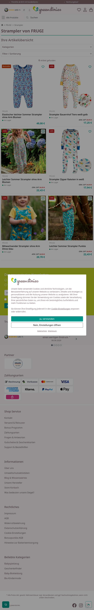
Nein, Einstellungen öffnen (47, 325)
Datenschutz (42, 331)
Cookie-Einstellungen (60, 308)
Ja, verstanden (47, 318)
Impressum (52, 331)
